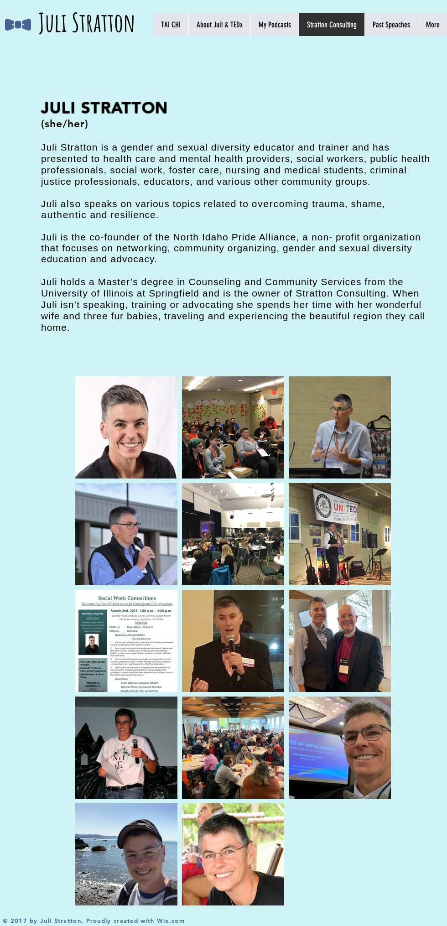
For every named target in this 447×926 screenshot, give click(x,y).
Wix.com (171, 920)
